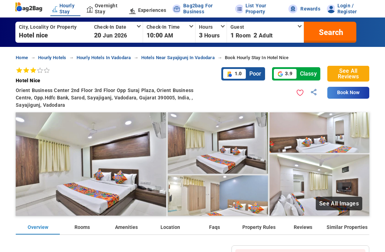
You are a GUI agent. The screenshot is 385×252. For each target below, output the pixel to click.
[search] (330, 32)
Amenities (126, 227)
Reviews (303, 227)
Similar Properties (347, 227)
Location (170, 227)
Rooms (82, 227)
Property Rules (259, 227)
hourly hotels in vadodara (104, 57)
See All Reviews (348, 74)
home (22, 57)
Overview (38, 227)
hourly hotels (52, 57)
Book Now (348, 93)
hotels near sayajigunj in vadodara (178, 57)
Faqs (214, 227)
